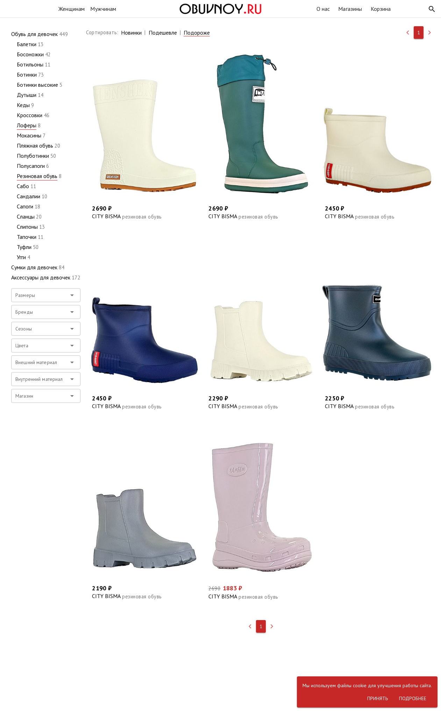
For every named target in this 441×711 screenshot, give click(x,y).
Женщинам (71, 8)
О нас (323, 8)
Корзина (381, 8)
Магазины (350, 8)
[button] (432, 9)
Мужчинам (103, 8)
